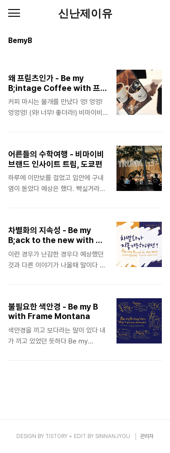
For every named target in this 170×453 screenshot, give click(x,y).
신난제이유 (85, 13)
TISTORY (56, 436)
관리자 (147, 436)
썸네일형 (143, 41)
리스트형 (156, 41)
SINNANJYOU (112, 436)
